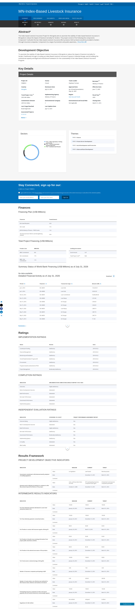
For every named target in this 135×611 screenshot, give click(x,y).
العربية (101, 4)
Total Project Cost (27, 95)
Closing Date (96, 100)
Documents (51, 18)
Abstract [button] (25, 24)
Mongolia (24, 89)
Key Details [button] (38, 24)
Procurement (37, 18)
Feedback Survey (127, 604)
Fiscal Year (96, 95)
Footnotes (21, 326)
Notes (23, 117)
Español (91, 4)
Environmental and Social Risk (78, 100)
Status (47, 81)
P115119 (23, 114)
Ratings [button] (64, 24)
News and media (64, 18)
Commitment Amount (28, 100)
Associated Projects (27, 112)
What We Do (22, 4)
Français (97, 4)
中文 (111, 4)
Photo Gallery (77, 18)
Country (23, 87)
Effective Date (97, 87)
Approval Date (73, 87)
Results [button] (76, 24)
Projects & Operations (31, 4)
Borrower (96, 81)
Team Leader (73, 81)
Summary (25, 18)
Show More (81, 42)
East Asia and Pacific (74, 97)
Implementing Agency (52, 94)
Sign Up (65, 197)
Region (71, 94)
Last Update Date (50, 106)
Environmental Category (52, 100)
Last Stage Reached (27, 106)
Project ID (24, 81)
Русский (107, 4)
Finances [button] (51, 24)
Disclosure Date (50, 87)
